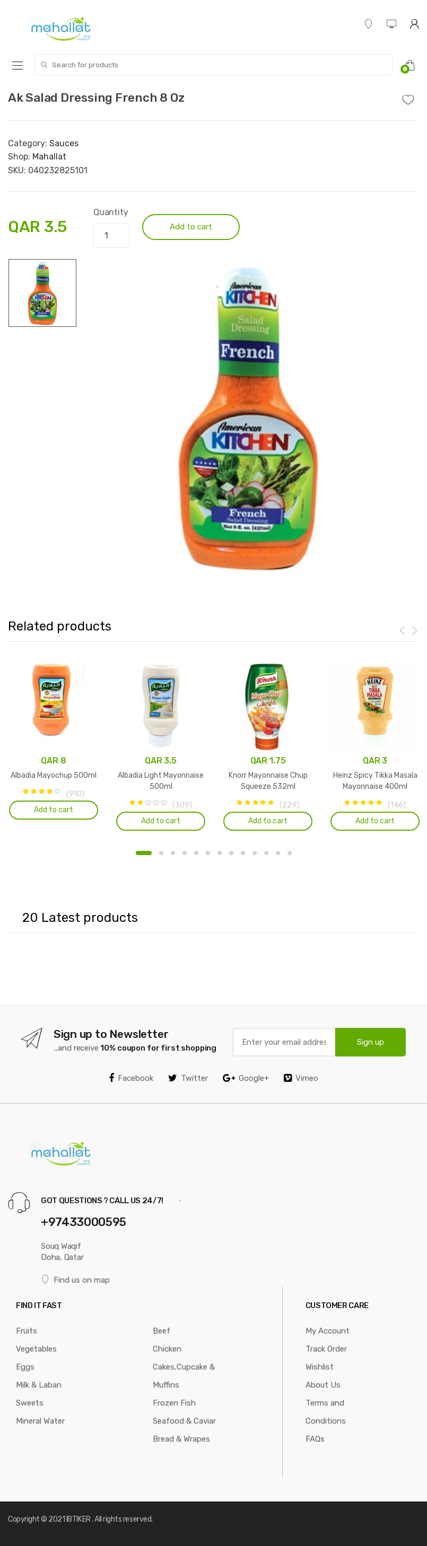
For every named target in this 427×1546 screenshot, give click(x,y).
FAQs (315, 1439)
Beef (161, 1331)
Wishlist (320, 1367)
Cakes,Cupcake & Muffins (184, 1376)
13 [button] (289, 853)
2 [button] (161, 853)
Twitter (188, 1078)
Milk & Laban (39, 1385)
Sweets (29, 1403)
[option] (247, 417)
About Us (323, 1385)
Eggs (25, 1367)
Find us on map (75, 1280)
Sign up (370, 1042)
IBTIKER (78, 1519)
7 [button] (219, 853)
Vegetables (36, 1349)
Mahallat (49, 157)
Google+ (246, 1078)
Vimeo (301, 1078)
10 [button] (254, 853)
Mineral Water (40, 1421)
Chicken (167, 1349)
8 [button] (231, 853)
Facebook (131, 1078)
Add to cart (191, 227)
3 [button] (173, 853)
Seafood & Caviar (184, 1421)
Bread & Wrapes (181, 1439)
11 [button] (266, 853)
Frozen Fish (174, 1403)
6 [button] (208, 853)
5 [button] (196, 853)
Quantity (110, 212)
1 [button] (144, 853)
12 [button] (278, 853)
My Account (328, 1331)
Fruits (26, 1331)
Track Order (326, 1349)
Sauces (64, 143)
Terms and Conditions (326, 1412)
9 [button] (243, 853)
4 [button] (184, 853)
